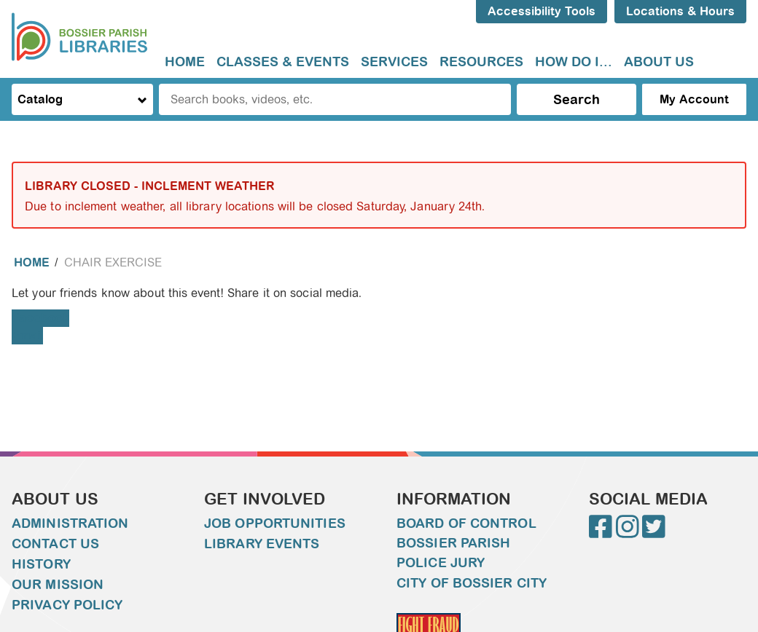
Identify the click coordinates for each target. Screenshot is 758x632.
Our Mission (57, 585)
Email (27, 335)
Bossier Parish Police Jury (453, 553)
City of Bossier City (471, 583)
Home (185, 62)
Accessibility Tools (541, 11)
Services (394, 62)
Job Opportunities (274, 524)
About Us (659, 62)
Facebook (40, 318)
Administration (70, 524)
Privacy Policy (67, 605)
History (41, 564)
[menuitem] (185, 62)
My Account (694, 99)
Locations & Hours (680, 11)
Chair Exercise (113, 262)
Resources (481, 62)
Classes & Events (282, 62)
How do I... (573, 62)
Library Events (261, 544)
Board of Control (466, 524)
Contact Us (55, 544)
